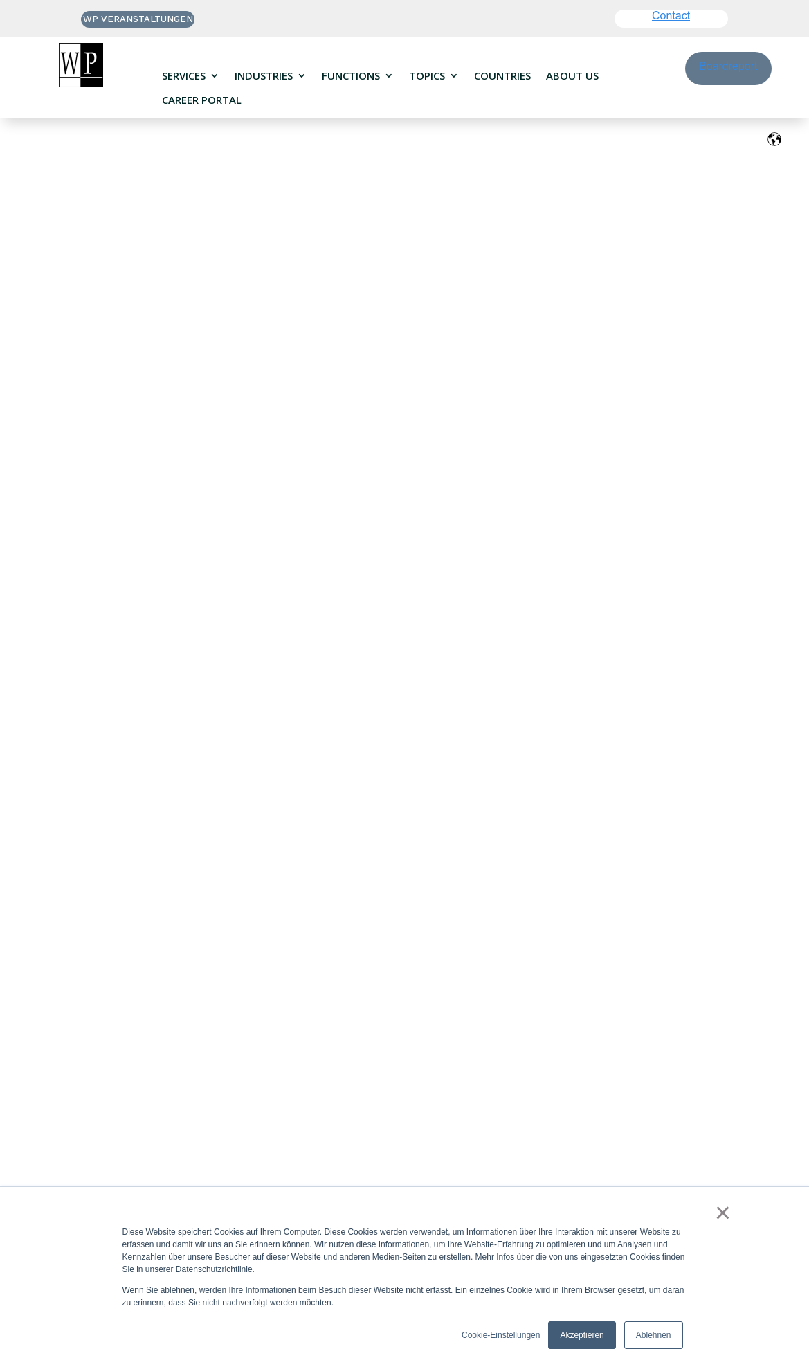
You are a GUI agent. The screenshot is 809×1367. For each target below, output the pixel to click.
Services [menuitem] (184, 75)
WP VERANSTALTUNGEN (138, 19)
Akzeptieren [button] (581, 1335)
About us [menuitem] (572, 75)
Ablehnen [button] (653, 1335)
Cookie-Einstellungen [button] (501, 1335)
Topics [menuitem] (427, 75)
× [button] (723, 1212)
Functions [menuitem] (351, 75)
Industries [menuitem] (264, 75)
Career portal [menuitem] (202, 100)
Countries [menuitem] (502, 75)
